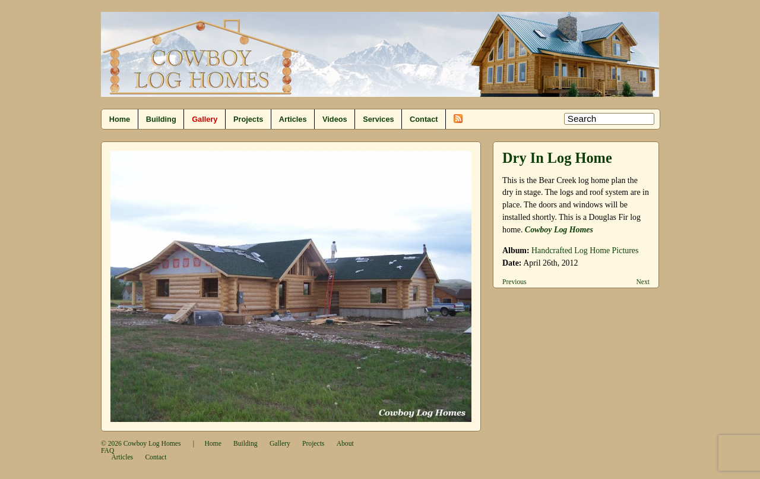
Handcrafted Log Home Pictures (584, 250)
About (345, 444)
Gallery (204, 119)
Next (643, 282)
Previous (514, 282)
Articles (293, 119)
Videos (334, 119)
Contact (424, 119)
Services (378, 119)
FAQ (107, 451)
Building (161, 119)
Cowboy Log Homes (152, 444)
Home (119, 119)
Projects (248, 119)
